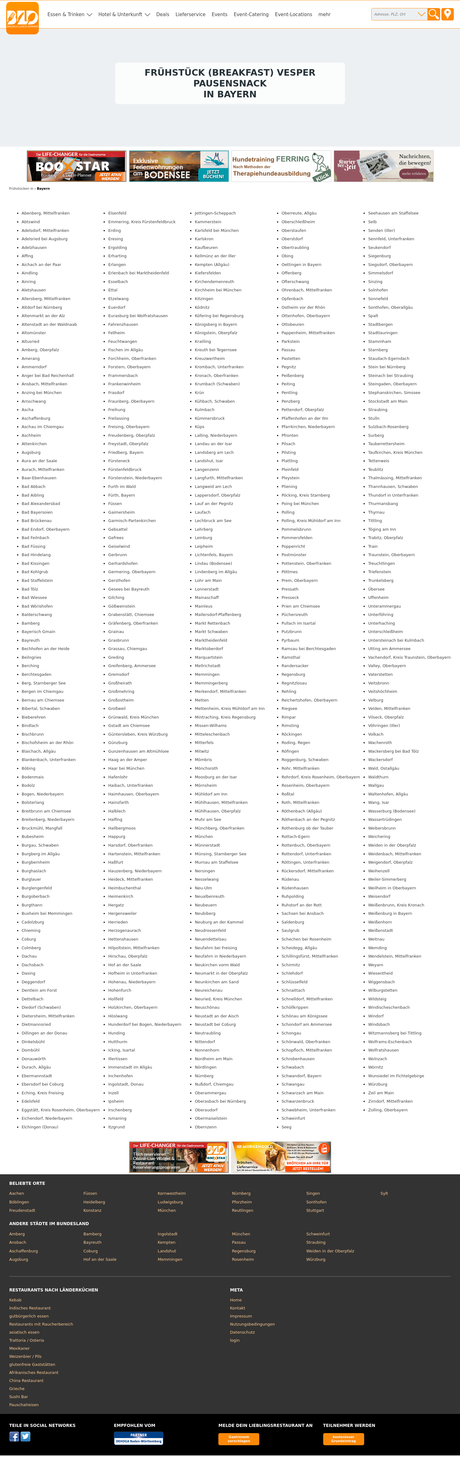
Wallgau (376, 787)
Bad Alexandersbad (41, 505)
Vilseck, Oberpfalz (386, 718)
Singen (313, 1195)
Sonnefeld (378, 300)
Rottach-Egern (296, 838)
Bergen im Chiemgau (43, 693)
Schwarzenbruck (298, 1102)
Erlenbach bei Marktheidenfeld (138, 274)
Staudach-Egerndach (388, 360)
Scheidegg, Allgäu (299, 949)
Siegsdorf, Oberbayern (390, 266)
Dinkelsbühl (33, 1043)
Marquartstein (208, 659)
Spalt (373, 317)
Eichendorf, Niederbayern (47, 1120)
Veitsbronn (378, 684)
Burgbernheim (36, 863)
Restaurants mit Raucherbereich (41, 1325)
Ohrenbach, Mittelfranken (307, 291)
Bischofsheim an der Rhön (48, 744)
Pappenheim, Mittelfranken (308, 334)
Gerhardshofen (123, 565)
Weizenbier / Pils (25, 1358)
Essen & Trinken (65, 14)
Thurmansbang (383, 505)
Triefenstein (379, 573)
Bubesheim (33, 838)
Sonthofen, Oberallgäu (390, 309)
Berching (30, 667)
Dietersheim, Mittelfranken (48, 1017)
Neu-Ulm (203, 889)
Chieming (31, 932)
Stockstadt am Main (388, 403)
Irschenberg (120, 1111)
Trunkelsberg (381, 582)
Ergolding (117, 249)
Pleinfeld (290, 471)
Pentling (290, 394)
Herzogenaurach (124, 932)
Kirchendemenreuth (214, 283)
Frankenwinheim (124, 385)
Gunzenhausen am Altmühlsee (138, 753)
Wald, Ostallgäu (383, 770)
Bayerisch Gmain (39, 633)
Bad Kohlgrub (35, 573)
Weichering (379, 838)
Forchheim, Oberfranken (132, 360)
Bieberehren (34, 718)
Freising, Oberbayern (129, 428)
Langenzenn (207, 471)
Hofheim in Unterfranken (132, 974)
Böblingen (19, 1203)
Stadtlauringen (383, 334)
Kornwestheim (172, 1195)
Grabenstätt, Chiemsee (131, 616)
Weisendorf (379, 898)
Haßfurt (115, 863)
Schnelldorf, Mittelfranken (307, 1000)
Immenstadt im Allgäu (130, 1068)
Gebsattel (117, 531)
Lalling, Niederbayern (216, 437)
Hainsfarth (118, 804)
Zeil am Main (381, 1094)
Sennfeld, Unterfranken (391, 240)
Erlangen (117, 266)
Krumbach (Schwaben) (217, 385)
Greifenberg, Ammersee (132, 667)
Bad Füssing (34, 548)
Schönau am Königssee (305, 1017)
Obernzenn (206, 1128)
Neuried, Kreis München (218, 1000)
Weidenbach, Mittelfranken (394, 855)
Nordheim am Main (213, 1060)
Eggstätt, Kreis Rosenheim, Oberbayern (61, 1111)
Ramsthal (291, 659)
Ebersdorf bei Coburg (43, 1085)
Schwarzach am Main (303, 1094)
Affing (27, 257)
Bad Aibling (33, 496)
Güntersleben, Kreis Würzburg (138, 735)
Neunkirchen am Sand (217, 983)
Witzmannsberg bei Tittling (395, 1034)
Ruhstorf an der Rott (302, 906)
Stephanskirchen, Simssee (394, 394)
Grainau (116, 633)
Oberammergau (210, 1094)
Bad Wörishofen (37, 607)
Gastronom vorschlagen (239, 1440)
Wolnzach (377, 1060)
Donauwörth (34, 1060)
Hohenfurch (119, 992)
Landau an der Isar (213, 445)
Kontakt (237, 1309)
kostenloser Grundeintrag (343, 1440)
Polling (288, 514)
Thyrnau (376, 514)
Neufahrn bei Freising (216, 949)
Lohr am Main (208, 582)
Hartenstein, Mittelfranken (134, 855)
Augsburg (31, 454)
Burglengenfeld (37, 889)
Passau (288, 351)
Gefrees (116, 539)
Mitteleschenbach (212, 735)
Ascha (27, 411)
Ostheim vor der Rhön (303, 309)
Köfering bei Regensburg (219, 317)
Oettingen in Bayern (302, 266)
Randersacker (295, 667)
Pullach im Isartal (299, 624)
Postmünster (294, 556)
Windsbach (379, 1026)
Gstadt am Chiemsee (129, 727)
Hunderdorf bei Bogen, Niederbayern (144, 1026)
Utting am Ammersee (389, 650)
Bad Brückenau (37, 522)
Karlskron (204, 240)
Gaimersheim (121, 514)
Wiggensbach (381, 983)
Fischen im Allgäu (125, 351)
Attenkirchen (34, 445)
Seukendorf (379, 249)
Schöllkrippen (295, 1009)
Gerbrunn (117, 556)
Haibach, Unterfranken (130, 787)
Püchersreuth (295, 616)
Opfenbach (292, 300)
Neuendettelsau (210, 940)
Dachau (29, 957)
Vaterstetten (380, 676)
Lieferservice (191, 14)
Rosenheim (243, 1261)
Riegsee (289, 710)
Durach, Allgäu (36, 1068)
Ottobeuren (293, 326)
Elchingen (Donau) (40, 1128)
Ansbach (17, 1244)
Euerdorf (116, 309)
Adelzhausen (34, 249)
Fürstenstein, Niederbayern (135, 479)
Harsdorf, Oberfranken (130, 846)
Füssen (115, 505)
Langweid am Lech (213, 488)
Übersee (376, 590)
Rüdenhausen (295, 889)
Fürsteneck (119, 462)
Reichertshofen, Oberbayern (309, 701)
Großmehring (121, 693)
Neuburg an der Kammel (219, 923)
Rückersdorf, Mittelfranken (308, 872)
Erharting (117, 257)
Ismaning (117, 1120)
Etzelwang (118, 300)
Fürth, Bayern (121, 496)
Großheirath (120, 684)
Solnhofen (378, 291)
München (204, 838)
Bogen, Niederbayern (43, 795)
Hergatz (116, 906)
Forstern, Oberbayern (129, 368)
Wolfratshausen (383, 1051)
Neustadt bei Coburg (215, 1026)
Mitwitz (202, 753)
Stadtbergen (380, 326)
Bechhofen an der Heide (46, 650)
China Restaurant (26, 1382)
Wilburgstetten (382, 992)
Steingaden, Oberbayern (392, 385)
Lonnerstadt (207, 590)
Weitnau (376, 940)
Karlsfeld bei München (217, 232)
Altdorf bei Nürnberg (42, 309)
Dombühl (31, 1051)
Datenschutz (242, 1333)
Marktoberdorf (209, 650)
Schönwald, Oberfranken (306, 1043)
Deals (162, 14)
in (21, 190)
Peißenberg (293, 377)
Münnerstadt (207, 846)
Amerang (31, 360)
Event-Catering (251, 14)
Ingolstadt (168, 1235)
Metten (202, 701)
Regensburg (293, 676)
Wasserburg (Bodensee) (392, 812)
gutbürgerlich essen (29, 1317)
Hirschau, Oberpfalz (127, 957)
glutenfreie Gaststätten (32, 1366)
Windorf (376, 1017)
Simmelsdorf (380, 274)
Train (373, 548)
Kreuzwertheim (210, 360)
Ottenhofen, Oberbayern (306, 317)
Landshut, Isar (209, 462)
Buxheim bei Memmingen (47, 915)
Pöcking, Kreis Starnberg (306, 496)
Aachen (16, 1195)
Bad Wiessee (34, 599)
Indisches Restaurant (30, 1309)
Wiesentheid (380, 974)
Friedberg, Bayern (126, 454)
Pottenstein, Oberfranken (306, 565)
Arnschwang (34, 403)
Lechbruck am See (213, 522)
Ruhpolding (293, 898)
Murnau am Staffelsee (216, 863)
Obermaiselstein (211, 1120)
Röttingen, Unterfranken (305, 863)
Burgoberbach (36, 898)
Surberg (376, 437)
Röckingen (292, 735)
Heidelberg (94, 1203)
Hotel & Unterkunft (120, 14)
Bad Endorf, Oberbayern (46, 531)
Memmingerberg (211, 684)
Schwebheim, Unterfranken (309, 1111)
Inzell (113, 1094)
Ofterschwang (295, 283)
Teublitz (375, 471)
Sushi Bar (18, 1398)
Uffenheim (378, 599)
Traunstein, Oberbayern (391, 556)
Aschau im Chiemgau (43, 428)
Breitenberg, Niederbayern (48, 821)
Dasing (28, 974)
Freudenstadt (22, 1212)
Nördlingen (206, 1068)
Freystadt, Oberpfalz (128, 445)
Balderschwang (37, 616)
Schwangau (293, 1085)
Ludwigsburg (170, 1203)
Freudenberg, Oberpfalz (131, 437)
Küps (199, 428)
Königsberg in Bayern (216, 326)
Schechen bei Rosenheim (307, 940)
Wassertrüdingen (385, 821)
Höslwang (117, 1017)
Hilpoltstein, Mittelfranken (133, 949)
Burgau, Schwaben (40, 846)
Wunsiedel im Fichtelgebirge (396, 1077)
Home (236, 1301)
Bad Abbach (34, 488)
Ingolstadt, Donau (126, 1085)
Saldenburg (293, 923)
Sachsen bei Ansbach (303, 915)
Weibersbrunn (382, 829)
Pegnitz (289, 368)
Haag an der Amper (127, 761)
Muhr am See (208, 821)
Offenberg (291, 274)
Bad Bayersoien (37, 514)
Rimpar (289, 718)
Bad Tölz (30, 590)
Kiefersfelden (208, 274)
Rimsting (290, 727)
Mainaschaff (207, 599)
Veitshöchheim (382, 693)
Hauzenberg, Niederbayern (135, 872)
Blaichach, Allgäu (39, 753)
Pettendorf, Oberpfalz (303, 411)
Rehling (289, 693)
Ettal (112, 291)
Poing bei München (300, 505)
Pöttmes (290, 573)
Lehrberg (203, 531)
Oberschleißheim (298, 223)
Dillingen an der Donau (44, 1034)
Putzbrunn (292, 633)
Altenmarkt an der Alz (43, 317)
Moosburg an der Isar (216, 778)
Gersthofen (119, 582)
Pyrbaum (290, 642)
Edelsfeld (31, 1102)
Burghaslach (34, 872)
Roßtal (288, 795)
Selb (372, 223)
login (235, 1342)
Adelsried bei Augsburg (45, 240)
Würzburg (377, 1085)
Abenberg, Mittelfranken (46, 215)
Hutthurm (117, 1043)
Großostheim (121, 701)
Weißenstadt (380, 932)
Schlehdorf (292, 974)
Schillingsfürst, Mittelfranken (310, 957)
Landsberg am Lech (214, 454)
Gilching (116, 599)
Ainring (29, 283)
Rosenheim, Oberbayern (306, 787)
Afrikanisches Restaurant (34, 1374)
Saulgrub (290, 932)
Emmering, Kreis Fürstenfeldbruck (142, 223)
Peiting (288, 385)
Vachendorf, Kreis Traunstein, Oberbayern (409, 659)
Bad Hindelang (36, 556)
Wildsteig (377, 1000)
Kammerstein (208, 223)
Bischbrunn (33, 735)
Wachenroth (380, 744)
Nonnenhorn (207, 1051)
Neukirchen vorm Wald (217, 966)
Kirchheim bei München (218, 291)
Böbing (28, 770)
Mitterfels (204, 744)
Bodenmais (33, 778)
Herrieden (118, 923)
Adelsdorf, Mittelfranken (45, 232)
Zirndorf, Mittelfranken (390, 1102)
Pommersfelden (297, 539)
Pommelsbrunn (296, 531)
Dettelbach (32, 1000)
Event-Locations (293, 14)
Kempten (167, 1244)
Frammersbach (123, 377)
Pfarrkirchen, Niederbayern (308, 428)
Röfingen (290, 753)
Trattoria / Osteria (26, 1342)
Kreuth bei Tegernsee (216, 351)
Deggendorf (33, 983)
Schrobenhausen (298, 1060)
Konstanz (92, 1212)
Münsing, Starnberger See (220, 855)
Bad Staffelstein (37, 582)
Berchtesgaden (36, 676)
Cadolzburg (33, 923)
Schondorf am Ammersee (307, 1026)
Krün (199, 394)
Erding (114, 232)
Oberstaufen (294, 232)
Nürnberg (204, 1077)
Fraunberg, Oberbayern (131, 403)
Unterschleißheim (385, 633)
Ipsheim (116, 1102)
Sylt (384, 1195)
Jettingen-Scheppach (215, 215)
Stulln (373, 420)
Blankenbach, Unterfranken (49, 761)
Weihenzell (379, 872)
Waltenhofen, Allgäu (388, 795)
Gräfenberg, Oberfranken (133, 624)
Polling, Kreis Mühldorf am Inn (311, 522)
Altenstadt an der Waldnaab (49, 326)
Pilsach (288, 445)
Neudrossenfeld (210, 932)
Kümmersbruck (210, 420)
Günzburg (117, 744)
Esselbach (118, 283)
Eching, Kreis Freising (43, 1094)
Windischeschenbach (389, 1009)
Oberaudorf (206, 1111)
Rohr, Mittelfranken (300, 770)
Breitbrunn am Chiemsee (46, 812)
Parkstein (291, 343)
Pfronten (290, 437)
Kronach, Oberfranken (216, 377)
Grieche (17, 1390)
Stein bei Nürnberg (386, 368)
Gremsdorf (118, 676)
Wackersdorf (380, 761)
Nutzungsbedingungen (252, 1325)
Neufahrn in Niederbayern (220, 957)
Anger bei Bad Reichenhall (48, 377)
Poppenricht (293, 548)
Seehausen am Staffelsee (393, 215)
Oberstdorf (292, 240)
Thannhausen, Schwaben (393, 488)
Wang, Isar (378, 804)
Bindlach (30, 727)
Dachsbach (33, 966)
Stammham (379, 343)
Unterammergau (384, 607)
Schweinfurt (293, 1120)
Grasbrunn (118, 642)
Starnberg (378, 351)
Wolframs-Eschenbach (390, 1043)
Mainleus (203, 607)
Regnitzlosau (294, 684)
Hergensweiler (122, 915)
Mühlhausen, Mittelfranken (221, 804)
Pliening (289, 488)
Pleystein (291, 479)
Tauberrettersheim (386, 445)
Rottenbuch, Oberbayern (306, 846)
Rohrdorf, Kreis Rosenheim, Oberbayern (321, 778)
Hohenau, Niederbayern (131, 983)
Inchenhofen (120, 1077)
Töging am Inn (382, 531)
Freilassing (118, 420)
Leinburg (203, 539)
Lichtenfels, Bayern (214, 556)
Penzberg (291, 403)
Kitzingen (204, 300)
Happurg (116, 838)
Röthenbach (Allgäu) (302, 812)
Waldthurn (378, 778)
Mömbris (203, 761)
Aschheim (31, 437)
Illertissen (117, 1060)
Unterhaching (381, 624)
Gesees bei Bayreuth (129, 590)
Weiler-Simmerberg (387, 881)
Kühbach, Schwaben (215, 403)
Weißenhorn (380, 923)
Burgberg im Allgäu (41, 855)
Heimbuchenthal (124, 889)
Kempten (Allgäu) (212, 266)
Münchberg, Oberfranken (219, 829)
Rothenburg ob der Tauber (307, 829)
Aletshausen (34, 291)
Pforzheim (242, 1203)
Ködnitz (202, 309)
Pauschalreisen (24, 1406)
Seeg (287, 1128)
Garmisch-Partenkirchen (132, 522)
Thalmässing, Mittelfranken (395, 479)
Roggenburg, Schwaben (305, 761)
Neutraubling (208, 1034)
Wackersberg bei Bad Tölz (393, 753)
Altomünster (34, 334)
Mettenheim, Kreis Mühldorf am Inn (230, 710)
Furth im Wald (122, 488)
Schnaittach (293, 992)
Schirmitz (291, 966)
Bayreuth (31, 642)
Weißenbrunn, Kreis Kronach (396, 906)
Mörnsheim (206, 787)
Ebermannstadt (37, 1077)
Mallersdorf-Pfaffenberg (218, 616)
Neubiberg (205, 915)
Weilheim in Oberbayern (392, 889)
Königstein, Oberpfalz (216, 334)
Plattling (290, 462)
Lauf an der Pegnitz (214, 505)
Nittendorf (205, 1043)
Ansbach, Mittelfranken (44, 385)
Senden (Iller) (381, 232)
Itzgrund (116, 1128)
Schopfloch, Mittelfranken (307, 1051)
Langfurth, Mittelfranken (219, 479)
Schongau (291, 1034)
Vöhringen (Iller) (384, 727)
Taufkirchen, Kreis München (395, 454)
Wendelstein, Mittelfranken (394, 957)
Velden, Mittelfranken (389, 710)
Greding (116, 659)
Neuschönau (207, 1009)
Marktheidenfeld (211, 642)
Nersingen (205, 872)
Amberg (17, 1235)
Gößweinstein (121, 607)
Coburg (29, 940)
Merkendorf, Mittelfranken (220, 693)
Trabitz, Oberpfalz (385, 539)
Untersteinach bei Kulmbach (396, 642)
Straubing (377, 411)
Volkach (375, 735)
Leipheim (204, 548)
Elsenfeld (117, 215)
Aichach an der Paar (41, 266)
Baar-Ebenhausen (39, 479)
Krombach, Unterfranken (219, 368)
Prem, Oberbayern (300, 582)
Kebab (15, 1301)
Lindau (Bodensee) (213, 565)
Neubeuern (206, 906)
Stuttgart (315, 1212)
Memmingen (207, 676)
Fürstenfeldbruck (125, 471)
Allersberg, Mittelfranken (46, 300)
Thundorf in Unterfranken (393, 496)
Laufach (203, 514)
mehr (325, 14)
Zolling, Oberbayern (388, 1111)
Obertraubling (295, 249)
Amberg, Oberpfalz (40, 351)
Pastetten (291, 360)
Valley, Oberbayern (387, 667)
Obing (287, 257)
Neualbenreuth (209, 898)
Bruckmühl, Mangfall (42, 829)
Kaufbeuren (206, 249)
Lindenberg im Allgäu (216, 573)
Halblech (117, 812)
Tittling (375, 522)
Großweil (117, 710)
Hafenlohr (118, 778)
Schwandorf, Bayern (302, 1077)
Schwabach (293, 1068)
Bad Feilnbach (36, 539)
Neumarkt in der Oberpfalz (221, 974)
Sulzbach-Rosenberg (388, 428)
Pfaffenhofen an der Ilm (305, 420)
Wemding (377, 949)
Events (219, 14)
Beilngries (31, 659)
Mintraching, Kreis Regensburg (225, 718)
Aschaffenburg (36, 420)
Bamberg (31, 624)
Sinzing (375, 283)
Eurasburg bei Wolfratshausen (138, 317)
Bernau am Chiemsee (43, 701)
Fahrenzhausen (123, 326)
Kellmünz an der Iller (215, 257)
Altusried (30, 343)
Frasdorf (116, 394)
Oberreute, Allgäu (299, 215)
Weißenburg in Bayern (390, 915)
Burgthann (32, 906)
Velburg (375, 701)
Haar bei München (126, 770)
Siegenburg (379, 257)
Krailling (203, 343)
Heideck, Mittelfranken (130, 881)
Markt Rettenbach (212, 624)
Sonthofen (316, 1203)
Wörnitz (375, 1068)
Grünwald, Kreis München (133, 718)
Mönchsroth (206, 770)
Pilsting (289, 454)
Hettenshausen (123, 940)
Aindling (30, 274)
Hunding (116, 1034)
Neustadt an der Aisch (217, 1017)
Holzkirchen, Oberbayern (133, 1009)
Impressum (241, 1317)
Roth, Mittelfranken (300, 804)
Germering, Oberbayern (131, 573)
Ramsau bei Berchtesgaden (309, 650)
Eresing (115, 240)
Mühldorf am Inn (211, 795)
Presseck (290, 599)
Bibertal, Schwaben (41, 710)
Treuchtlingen (381, 565)
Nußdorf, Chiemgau (214, 1085)
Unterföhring (380, 616)
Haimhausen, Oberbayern (133, 795)
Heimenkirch (120, 898)
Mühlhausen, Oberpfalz (218, 812)
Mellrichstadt (208, 667)
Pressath (290, 590)
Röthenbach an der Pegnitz (308, 821)
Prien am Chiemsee (301, 607)
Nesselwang (207, 881)
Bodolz (28, 787)
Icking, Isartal (121, 1051)
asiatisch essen (24, 1333)
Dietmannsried (36, 1026)
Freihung (116, 411)
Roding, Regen (296, 744)
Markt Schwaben (211, 633)
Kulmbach (204, 411)
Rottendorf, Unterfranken (306, 855)
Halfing (115, 821)
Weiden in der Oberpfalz (392, 846)
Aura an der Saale (39, 462)
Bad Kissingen (36, 565)
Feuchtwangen (122, 343)
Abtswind (31, 223)
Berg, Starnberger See (44, 684)
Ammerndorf (34, 368)
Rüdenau (290, 881)
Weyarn (375, 966)
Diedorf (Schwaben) (41, 1009)
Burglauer (31, 881)
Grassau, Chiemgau (127, 650)
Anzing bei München (42, 394)
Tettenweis (378, 462)
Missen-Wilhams (210, 727)
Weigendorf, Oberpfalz (390, 863)
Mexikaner (19, 1350)
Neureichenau (208, 992)
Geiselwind (119, 548)
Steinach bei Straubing (390, 377)
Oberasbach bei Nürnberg (220, 1102)
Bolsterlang (33, 804)
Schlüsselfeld (295, 983)
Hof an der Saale (124, 966)
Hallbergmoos (122, 829)
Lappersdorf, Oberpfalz (217, 496)
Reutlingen (242, 1212)
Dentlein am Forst (39, 992)
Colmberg (31, 949)
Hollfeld (115, 1000)
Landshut (167, 1252)
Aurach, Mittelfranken (43, 471)
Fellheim (116, 334)
